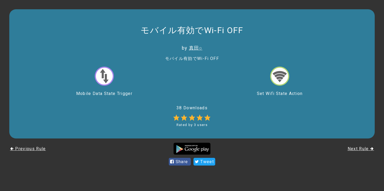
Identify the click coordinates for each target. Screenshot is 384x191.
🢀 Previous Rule (28, 148)
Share (179, 161)
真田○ (195, 48)
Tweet (204, 161)
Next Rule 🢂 (361, 148)
